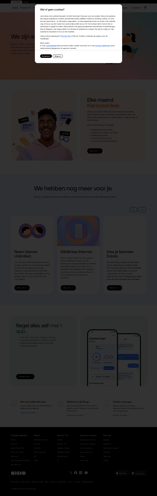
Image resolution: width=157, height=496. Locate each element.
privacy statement (103, 46)
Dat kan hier (66, 36)
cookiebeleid (51, 46)
